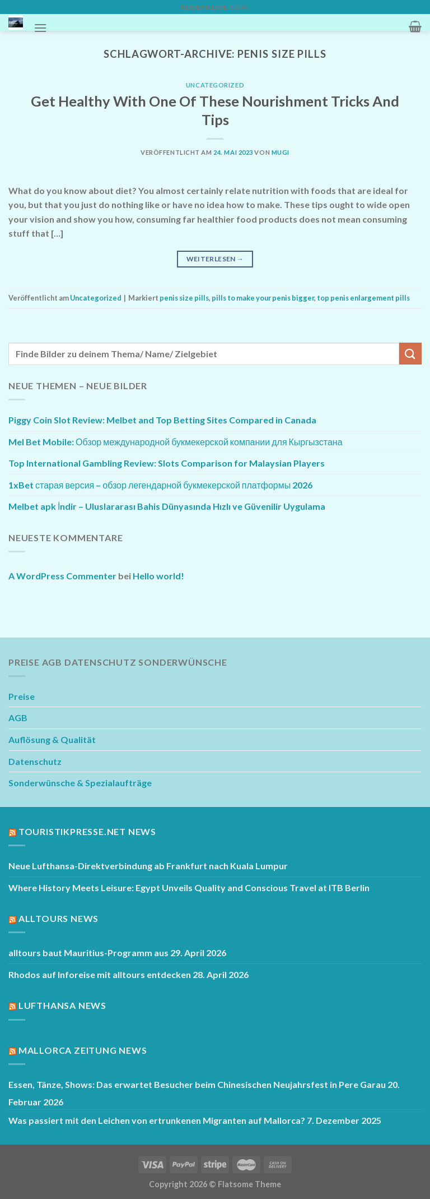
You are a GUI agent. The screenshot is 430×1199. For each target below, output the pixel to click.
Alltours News (58, 918)
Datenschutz (35, 761)
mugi (280, 152)
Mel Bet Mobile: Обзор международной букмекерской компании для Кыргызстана (175, 441)
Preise (21, 696)
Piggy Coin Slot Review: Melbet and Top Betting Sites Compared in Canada (162, 419)
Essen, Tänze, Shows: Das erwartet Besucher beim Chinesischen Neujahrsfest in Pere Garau (197, 1084)
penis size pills (184, 297)
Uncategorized (215, 85)
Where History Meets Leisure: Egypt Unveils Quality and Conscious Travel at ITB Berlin (189, 887)
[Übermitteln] (410, 354)
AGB (17, 717)
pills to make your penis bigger (263, 297)
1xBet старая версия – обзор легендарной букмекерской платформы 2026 (160, 484)
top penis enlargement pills (363, 297)
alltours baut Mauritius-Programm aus (88, 952)
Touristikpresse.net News (87, 831)
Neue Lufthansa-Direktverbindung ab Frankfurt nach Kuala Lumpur (148, 865)
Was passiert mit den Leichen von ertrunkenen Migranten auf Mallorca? (156, 1120)
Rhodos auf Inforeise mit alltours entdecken (99, 974)
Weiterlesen (215, 258)
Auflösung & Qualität (52, 739)
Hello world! (158, 575)
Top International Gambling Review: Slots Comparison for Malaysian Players (166, 463)
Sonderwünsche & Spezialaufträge (80, 782)
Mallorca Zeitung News (82, 1050)
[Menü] (40, 27)
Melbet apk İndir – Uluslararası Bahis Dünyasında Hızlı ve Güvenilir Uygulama (166, 506)
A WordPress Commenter (62, 575)
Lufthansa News (62, 1005)
